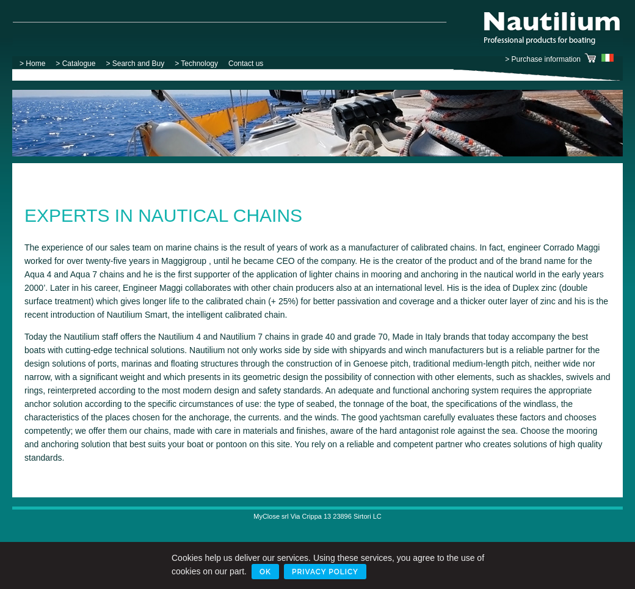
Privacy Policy (325, 572)
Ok (265, 572)
